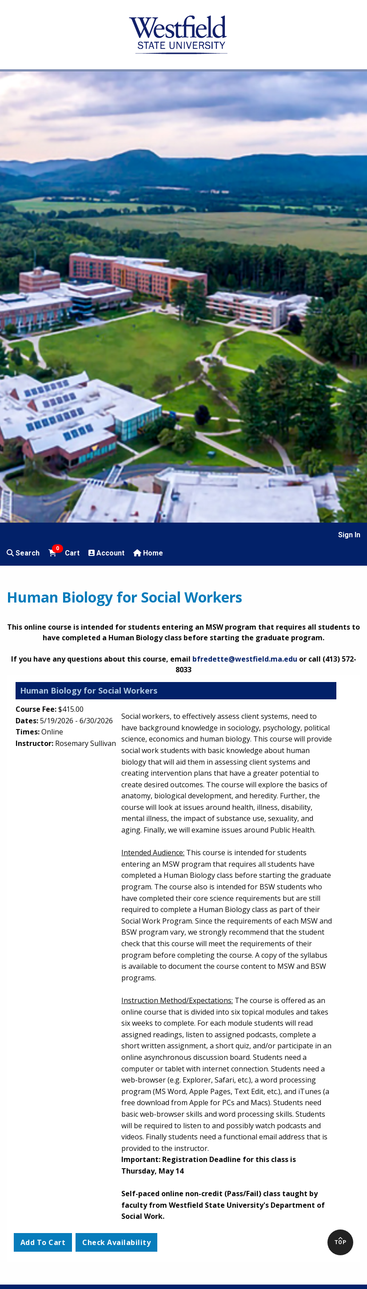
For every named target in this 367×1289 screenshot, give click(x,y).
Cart (64, 552)
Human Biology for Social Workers (88, 690)
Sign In (349, 535)
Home (148, 553)
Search (23, 553)
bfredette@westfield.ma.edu (244, 659)
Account (106, 553)
